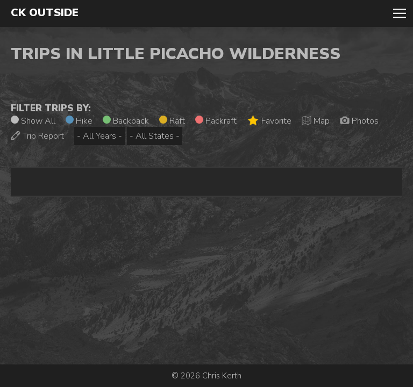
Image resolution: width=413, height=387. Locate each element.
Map (316, 121)
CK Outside (45, 13)
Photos (359, 121)
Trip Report (37, 136)
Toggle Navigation (399, 13)
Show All (33, 121)
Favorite (269, 120)
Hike (79, 121)
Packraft (216, 121)
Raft (172, 121)
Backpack (126, 121)
